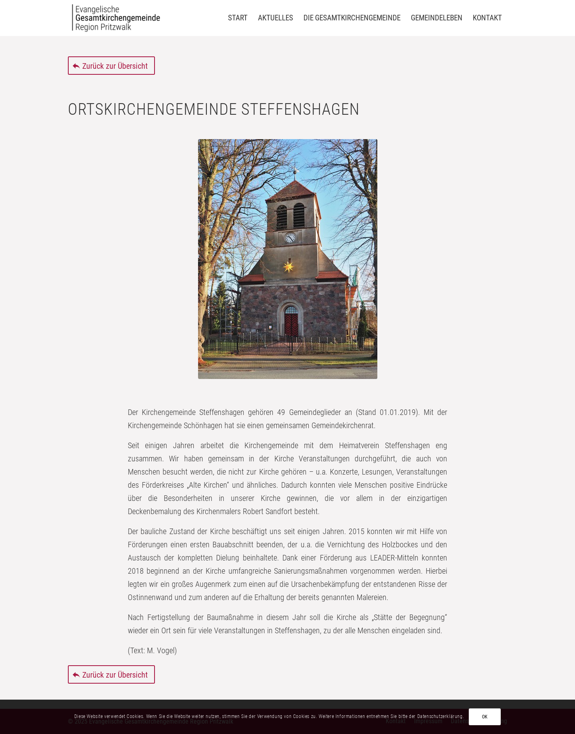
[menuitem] (238, 18)
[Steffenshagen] (287, 259)
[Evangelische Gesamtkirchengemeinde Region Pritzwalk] (116, 18)
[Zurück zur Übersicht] (111, 65)
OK (485, 717)
